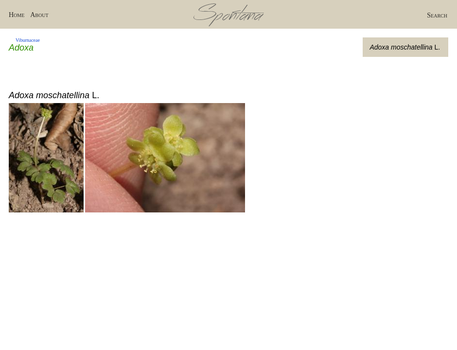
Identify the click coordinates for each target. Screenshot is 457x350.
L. (404, 47)
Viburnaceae (28, 40)
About (39, 14)
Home (16, 14)
